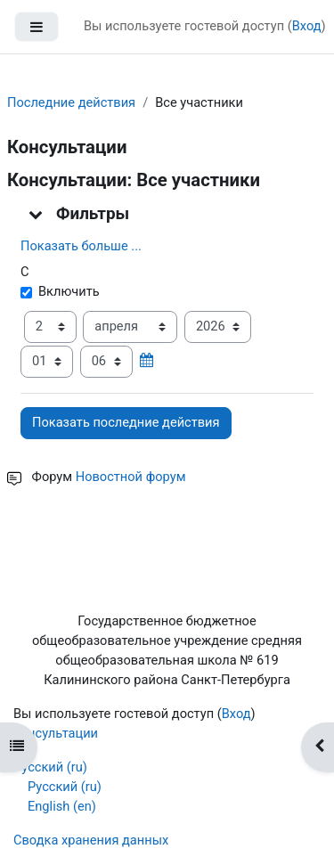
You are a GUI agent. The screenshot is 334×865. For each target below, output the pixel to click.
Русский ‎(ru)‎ (50, 767)
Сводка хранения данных (90, 840)
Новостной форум (131, 477)
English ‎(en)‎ (62, 806)
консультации (55, 733)
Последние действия (71, 102)
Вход (307, 26)
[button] (36, 214)
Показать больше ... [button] (81, 246)
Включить (60, 291)
